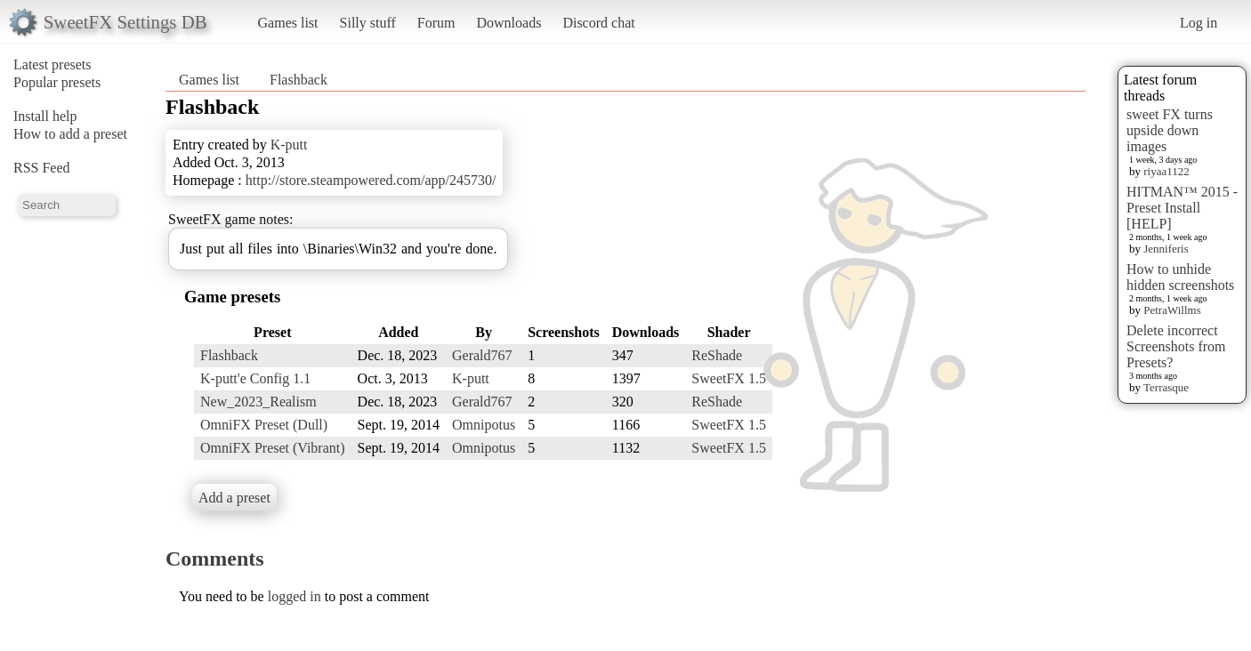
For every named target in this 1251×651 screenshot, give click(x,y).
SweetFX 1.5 (728, 378)
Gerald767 (482, 355)
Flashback (298, 79)
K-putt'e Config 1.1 (255, 378)
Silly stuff (368, 22)
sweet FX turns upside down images (1169, 130)
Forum (436, 22)
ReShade (716, 355)
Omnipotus (483, 424)
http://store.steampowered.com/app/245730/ (371, 180)
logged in (294, 596)
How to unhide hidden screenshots (1180, 277)
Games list (288, 22)
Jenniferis (1166, 248)
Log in (1198, 22)
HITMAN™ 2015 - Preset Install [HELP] (1182, 207)
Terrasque (1166, 387)
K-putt (289, 144)
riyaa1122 (1166, 171)
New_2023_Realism (258, 401)
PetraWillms (1171, 310)
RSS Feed (41, 167)
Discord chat (598, 22)
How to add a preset (70, 133)
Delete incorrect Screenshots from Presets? (1176, 346)
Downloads (508, 22)
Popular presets (57, 82)
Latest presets (52, 64)
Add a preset (234, 497)
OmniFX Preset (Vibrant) (272, 447)
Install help (45, 116)
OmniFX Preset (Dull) (263, 424)
